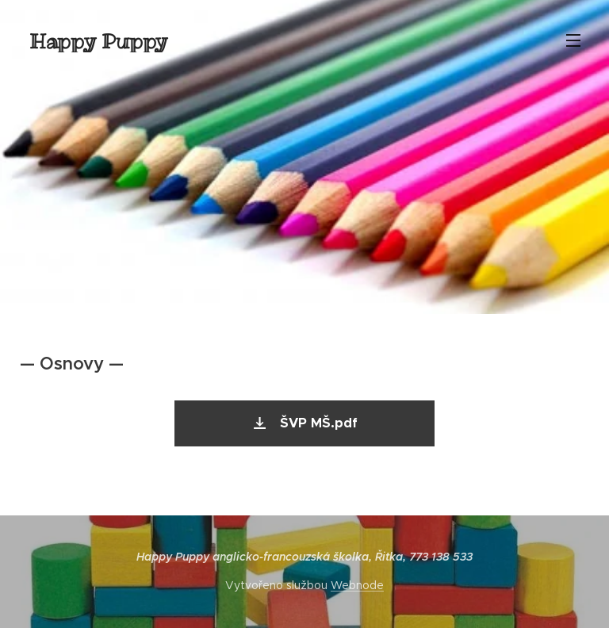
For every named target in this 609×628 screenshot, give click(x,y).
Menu (573, 40)
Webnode (357, 585)
